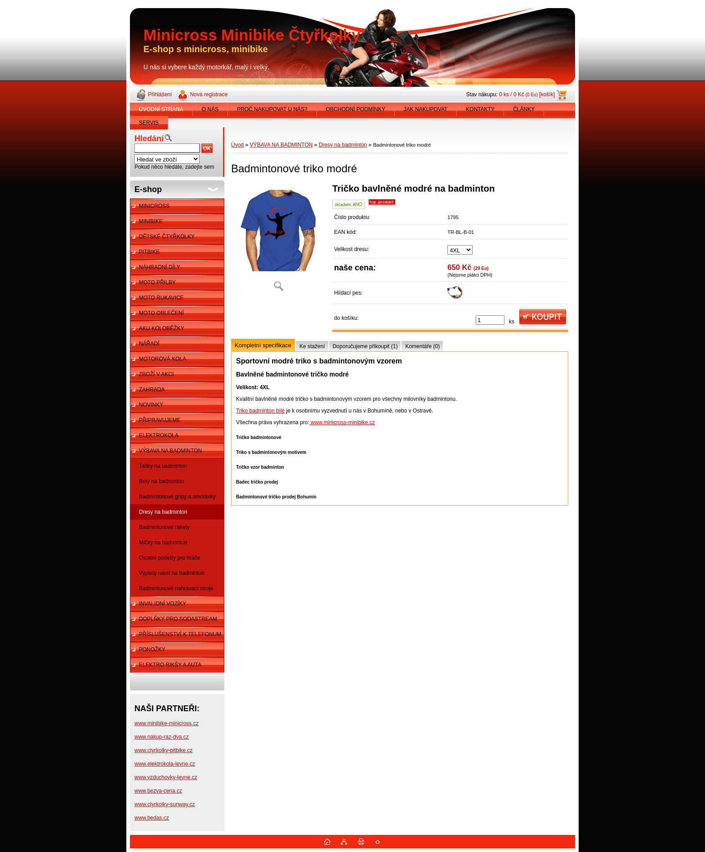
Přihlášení (160, 94)
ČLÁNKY (524, 109)
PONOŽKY (152, 649)
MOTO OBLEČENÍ (161, 313)
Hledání (149, 138)
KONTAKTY (480, 109)
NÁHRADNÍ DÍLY (159, 267)
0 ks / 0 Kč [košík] (527, 94)
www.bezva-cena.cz (158, 791)
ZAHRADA (152, 389)
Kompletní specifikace (263, 345)
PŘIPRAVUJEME (159, 420)
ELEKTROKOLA (158, 435)
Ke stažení (312, 346)
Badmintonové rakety (164, 527)
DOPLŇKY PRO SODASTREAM (178, 619)
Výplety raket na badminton (171, 573)
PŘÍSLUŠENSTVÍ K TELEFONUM (180, 634)
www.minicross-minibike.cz (342, 422)
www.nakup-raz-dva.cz (161, 737)
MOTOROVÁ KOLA (162, 359)
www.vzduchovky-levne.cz (165, 777)
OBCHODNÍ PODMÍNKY (355, 109)
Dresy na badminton (163, 512)
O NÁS (210, 109)
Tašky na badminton (163, 466)
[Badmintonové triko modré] (278, 240)
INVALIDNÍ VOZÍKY (162, 604)
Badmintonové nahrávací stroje (176, 588)
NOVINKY (151, 405)
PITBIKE (149, 252)
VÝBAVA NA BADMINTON (170, 451)
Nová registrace (209, 94)
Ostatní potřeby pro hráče (169, 558)
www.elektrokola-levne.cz (164, 764)
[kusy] (490, 320)
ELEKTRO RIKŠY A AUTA (170, 665)
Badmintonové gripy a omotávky (177, 496)
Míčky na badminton (163, 542)
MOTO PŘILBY (157, 282)
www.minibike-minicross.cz (166, 723)
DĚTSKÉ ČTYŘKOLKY (167, 236)
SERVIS (149, 123)
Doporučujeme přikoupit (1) (365, 346)
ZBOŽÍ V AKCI (156, 374)
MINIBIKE (151, 221)
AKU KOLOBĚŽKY (161, 328)
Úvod (237, 145)
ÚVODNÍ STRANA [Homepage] (161, 109)
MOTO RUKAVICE (161, 298)
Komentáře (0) (422, 346)
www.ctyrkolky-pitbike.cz (163, 750)
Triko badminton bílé (260, 411)
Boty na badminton (161, 481)
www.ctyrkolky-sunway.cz (164, 804)
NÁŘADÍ (149, 344)
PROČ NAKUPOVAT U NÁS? (272, 109)
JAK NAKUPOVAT (426, 109)
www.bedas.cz (151, 818)
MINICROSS (154, 206)
